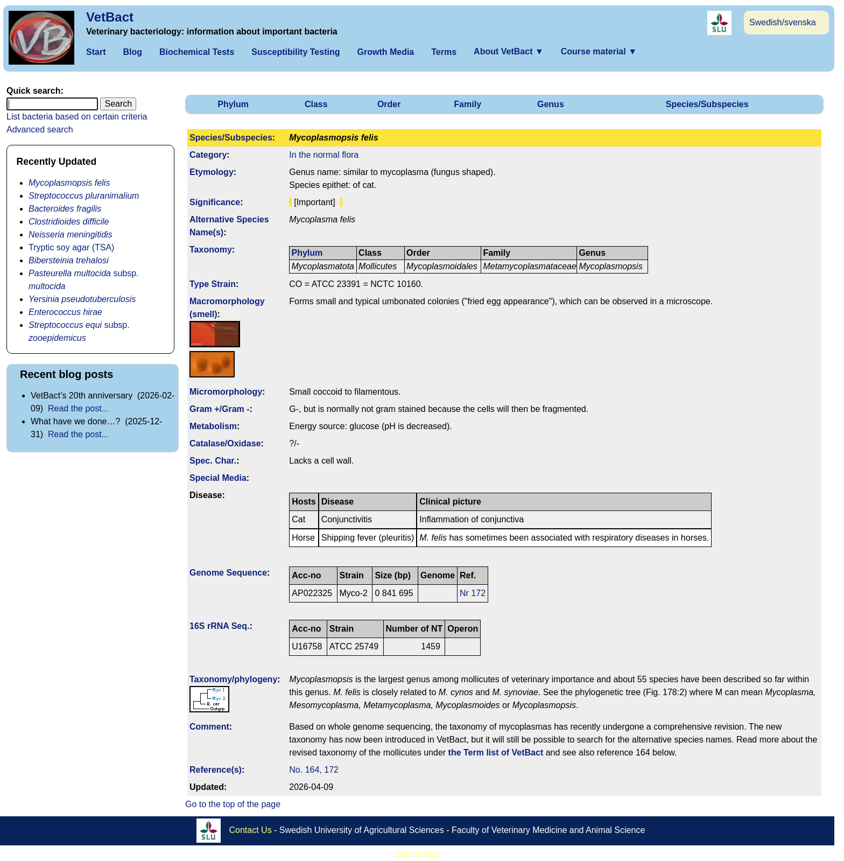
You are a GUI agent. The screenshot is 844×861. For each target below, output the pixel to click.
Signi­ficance (214, 202)
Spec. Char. (212, 460)
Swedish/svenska (782, 22)
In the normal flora (323, 154)
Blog (132, 52)
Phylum (233, 104)
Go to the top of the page (232, 804)
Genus (550, 104)
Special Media (218, 477)
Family (467, 104)
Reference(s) (215, 769)
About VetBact (509, 51)
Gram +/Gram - (219, 409)
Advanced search (39, 129)
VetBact (109, 17)
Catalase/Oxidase (225, 443)
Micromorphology (225, 391)
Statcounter (417, 854)
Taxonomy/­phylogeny (233, 679)
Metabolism (213, 426)
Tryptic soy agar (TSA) (71, 247)
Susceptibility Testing (295, 52)
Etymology (211, 172)
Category (208, 154)
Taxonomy (210, 249)
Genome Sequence (228, 572)
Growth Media (385, 52)
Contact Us (250, 830)
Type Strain (212, 284)
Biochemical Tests (196, 52)
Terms (443, 52)
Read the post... (78, 408)
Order (389, 104)
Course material (599, 51)
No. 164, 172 (314, 769)
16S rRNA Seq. (219, 626)
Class (316, 104)
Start (95, 52)
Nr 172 (473, 593)
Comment (209, 726)
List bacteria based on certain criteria (76, 116)
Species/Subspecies (707, 104)
